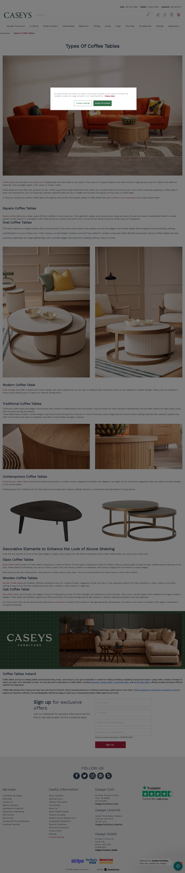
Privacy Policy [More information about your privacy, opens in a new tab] (110, 96)
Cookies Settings (83, 103)
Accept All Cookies (102, 103)
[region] (93, 98)
